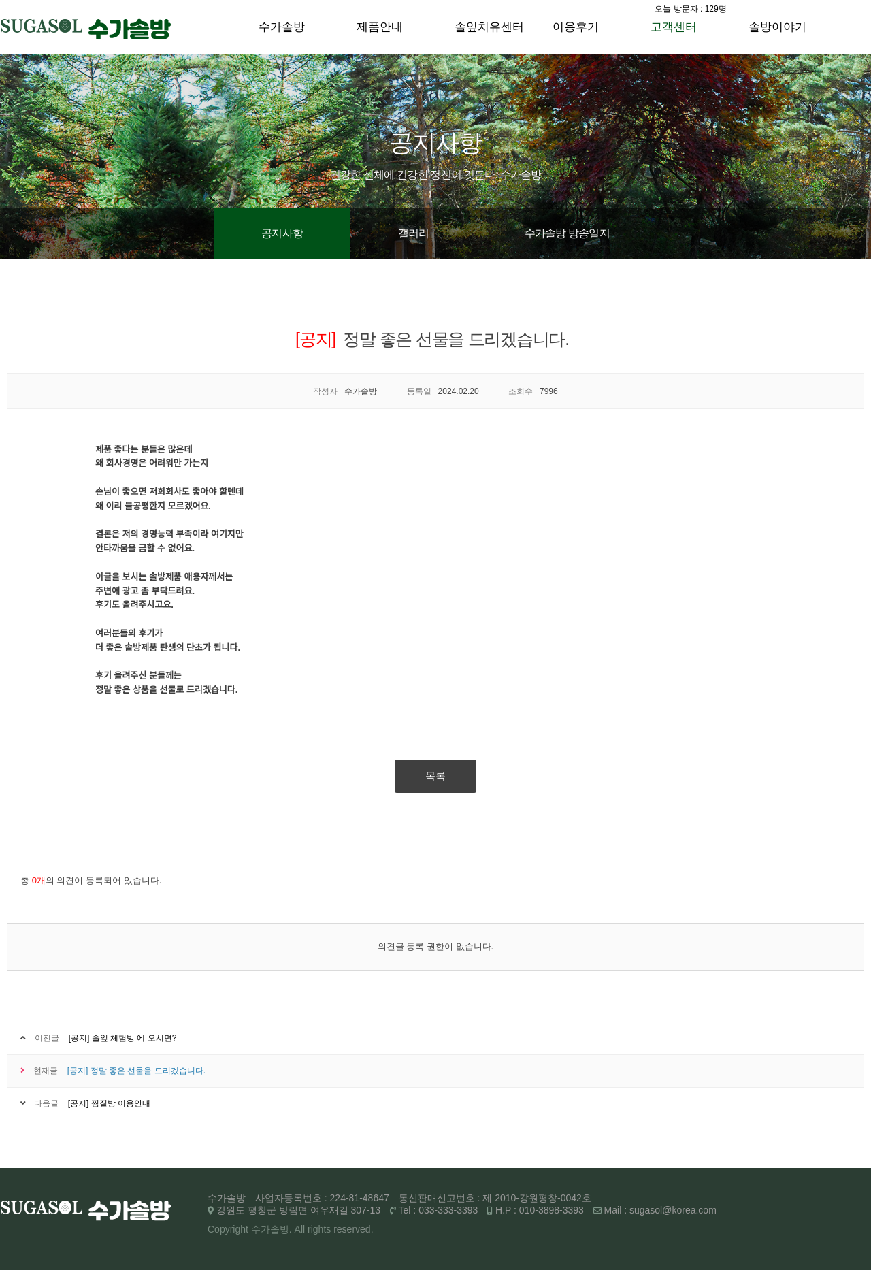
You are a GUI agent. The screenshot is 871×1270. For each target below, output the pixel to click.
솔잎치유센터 (489, 26)
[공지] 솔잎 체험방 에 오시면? (123, 1038)
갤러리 (413, 233)
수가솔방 (282, 26)
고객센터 (674, 26)
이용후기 (576, 26)
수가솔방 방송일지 (567, 233)
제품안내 (380, 26)
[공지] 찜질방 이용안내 (109, 1103)
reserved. (353, 1229)
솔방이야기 (777, 26)
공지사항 (282, 233)
